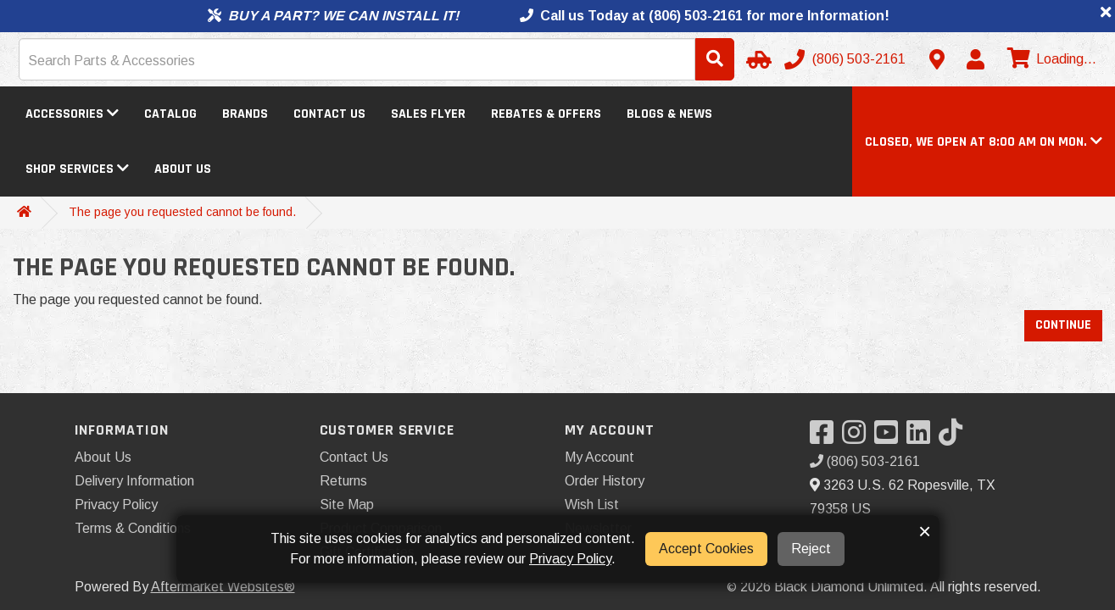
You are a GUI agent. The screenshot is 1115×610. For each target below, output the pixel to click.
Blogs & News (669, 114)
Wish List (592, 504)
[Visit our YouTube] (890, 437)
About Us (182, 169)
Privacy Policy (116, 504)
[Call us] (846, 59)
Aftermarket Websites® (223, 587)
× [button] (924, 531)
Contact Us (329, 114)
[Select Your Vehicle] (756, 59)
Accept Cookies (706, 548)
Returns (343, 481)
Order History (604, 481)
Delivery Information (134, 481)
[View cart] (1049, 59)
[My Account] (975, 59)
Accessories (72, 114)
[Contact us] (937, 59)
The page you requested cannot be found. (182, 212)
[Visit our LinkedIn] (922, 437)
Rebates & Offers (546, 114)
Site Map (347, 504)
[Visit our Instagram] (858, 437)
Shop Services (77, 169)
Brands (245, 114)
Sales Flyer (428, 114)
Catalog (170, 114)
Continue (1063, 325)
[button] (983, 141)
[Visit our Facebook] (826, 437)
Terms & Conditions (133, 528)
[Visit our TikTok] (955, 437)
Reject (811, 548)
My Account (599, 457)
